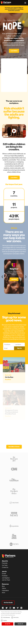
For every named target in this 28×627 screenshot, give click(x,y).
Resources (5, 584)
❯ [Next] (26, 276)
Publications (5, 590)
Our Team (4, 565)
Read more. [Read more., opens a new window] (12, 615)
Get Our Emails (8, 602)
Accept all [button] (7, 623)
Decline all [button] (20, 624)
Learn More (14, 51)
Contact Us (5, 567)
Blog (3, 586)
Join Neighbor (6, 578)
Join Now (14, 279)
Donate (4, 573)
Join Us (4, 571)
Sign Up (19, 348)
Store (3, 592)
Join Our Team (6, 580)
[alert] (14, 618)
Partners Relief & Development (6, 3)
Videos (4, 588)
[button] (1, 617)
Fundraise (4, 575)
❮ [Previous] (2, 276)
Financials (4, 563)
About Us (5, 561)
